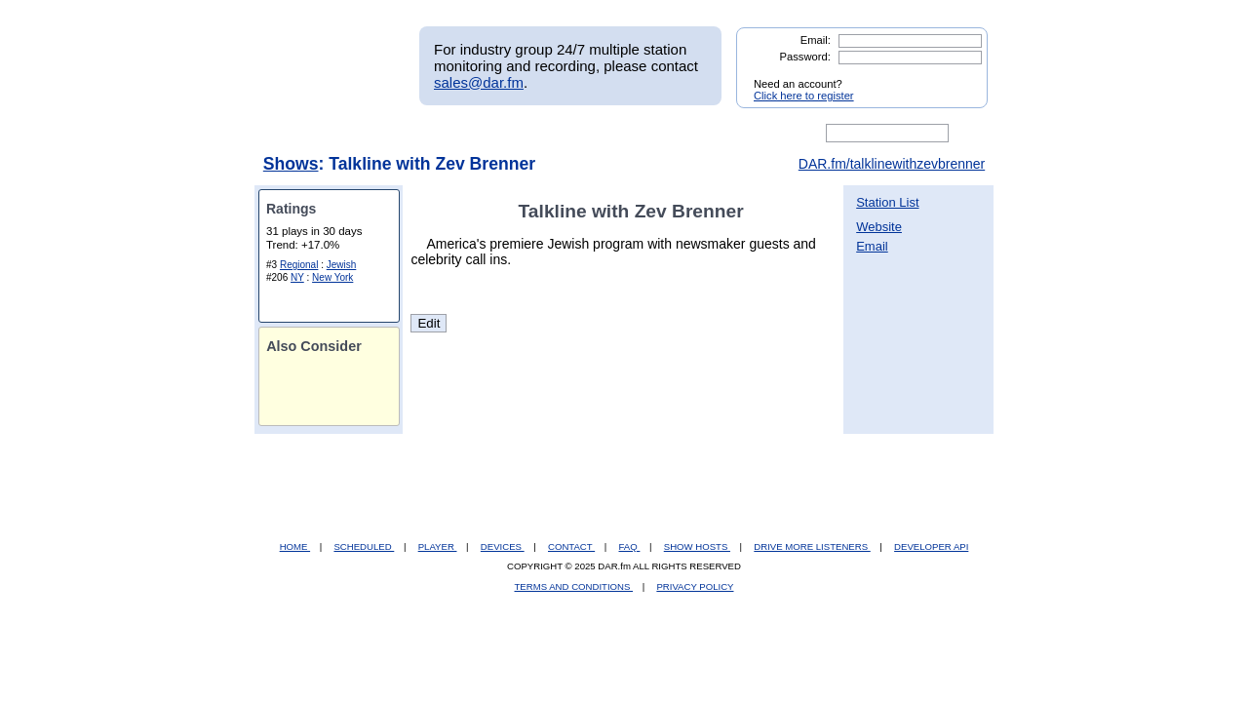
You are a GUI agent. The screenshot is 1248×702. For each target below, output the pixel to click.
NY (297, 277)
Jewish (342, 264)
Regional (299, 264)
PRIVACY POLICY (694, 586)
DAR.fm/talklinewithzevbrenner (892, 164)
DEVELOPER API (931, 546)
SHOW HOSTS (697, 546)
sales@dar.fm (479, 82)
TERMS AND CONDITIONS (574, 586)
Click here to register (804, 95)
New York (332, 277)
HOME (295, 546)
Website (879, 226)
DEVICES (503, 546)
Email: (815, 40)
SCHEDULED (363, 546)
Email (872, 246)
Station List (887, 202)
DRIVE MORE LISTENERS (812, 546)
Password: (805, 56)
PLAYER (437, 546)
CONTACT (571, 546)
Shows (291, 164)
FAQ (630, 546)
